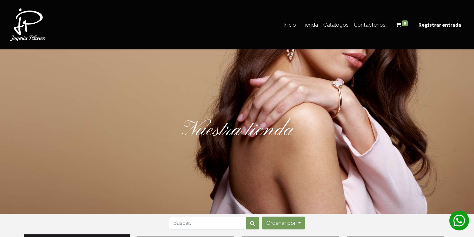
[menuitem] (290, 25)
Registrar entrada (439, 24)
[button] (283, 223)
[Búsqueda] (252, 223)
